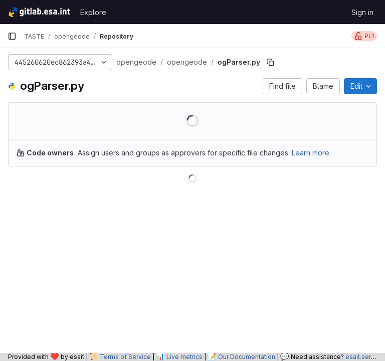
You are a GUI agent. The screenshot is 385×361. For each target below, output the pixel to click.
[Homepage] (39, 12)
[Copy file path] (270, 62)
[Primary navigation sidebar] (12, 36)
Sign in (362, 12)
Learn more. (311, 152)
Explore (93, 12)
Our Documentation (246, 356)
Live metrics (184, 356)
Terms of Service (125, 356)
